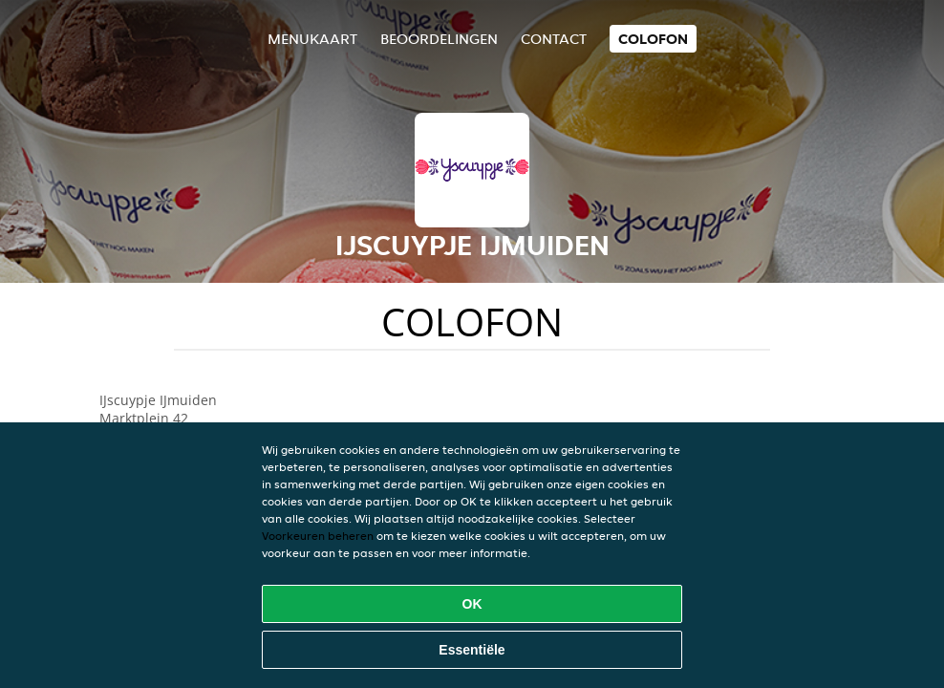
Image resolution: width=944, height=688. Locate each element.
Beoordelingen (439, 39)
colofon (653, 39)
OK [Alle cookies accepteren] (472, 604)
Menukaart (312, 39)
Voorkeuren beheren (318, 535)
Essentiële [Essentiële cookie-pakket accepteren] (471, 649)
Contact (554, 39)
